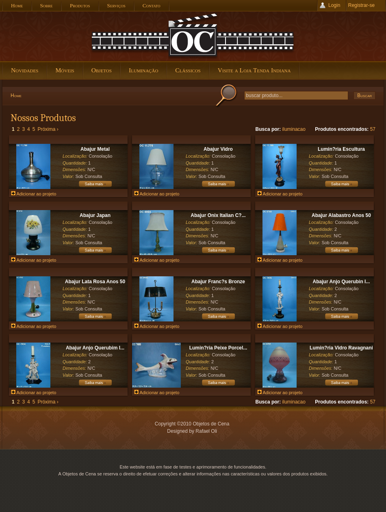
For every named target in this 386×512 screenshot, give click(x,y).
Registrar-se (361, 5)
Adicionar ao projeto (33, 193)
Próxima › (47, 129)
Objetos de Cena (193, 36)
